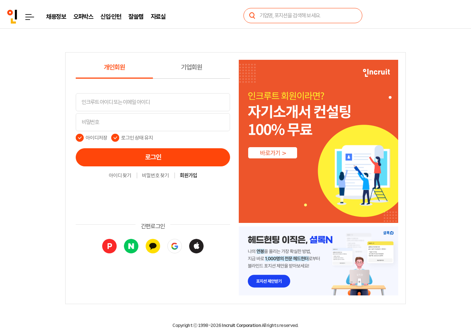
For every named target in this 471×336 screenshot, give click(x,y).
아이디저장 (96, 137)
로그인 (153, 157)
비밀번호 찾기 (155, 176)
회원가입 (188, 176)
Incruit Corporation (241, 325)
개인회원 (114, 67)
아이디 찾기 (120, 176)
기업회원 (191, 67)
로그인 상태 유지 (137, 137)
